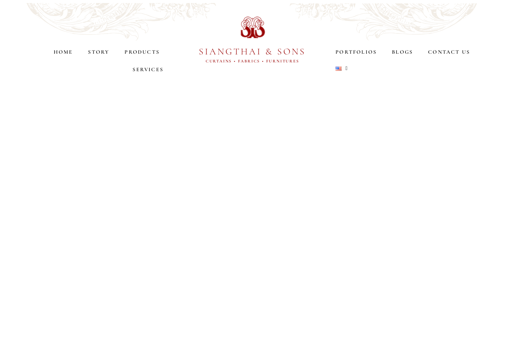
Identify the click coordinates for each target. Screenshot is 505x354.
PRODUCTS (144, 52)
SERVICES (148, 69)
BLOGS (402, 52)
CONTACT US (449, 52)
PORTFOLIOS (356, 52)
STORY (98, 52)
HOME (63, 52)
